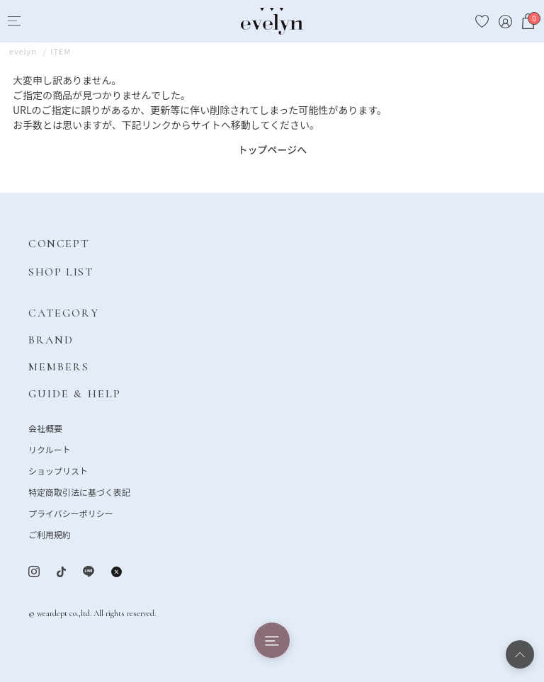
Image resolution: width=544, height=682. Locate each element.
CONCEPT (58, 244)
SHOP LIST (60, 272)
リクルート (49, 449)
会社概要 (45, 428)
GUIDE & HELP (74, 394)
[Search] (40, 21)
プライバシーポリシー (70, 513)
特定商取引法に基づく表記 (79, 492)
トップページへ (272, 149)
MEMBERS (59, 367)
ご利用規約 (49, 534)
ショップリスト (58, 471)
